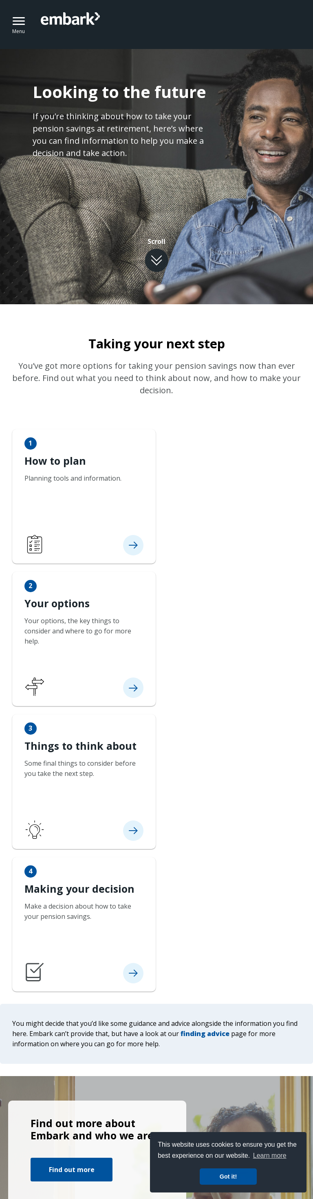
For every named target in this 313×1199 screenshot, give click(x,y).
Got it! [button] (228, 1176)
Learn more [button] (270, 1155)
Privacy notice (80, 1117)
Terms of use (28, 1117)
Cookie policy (131, 1117)
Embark (104, 24)
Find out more (72, 884)
